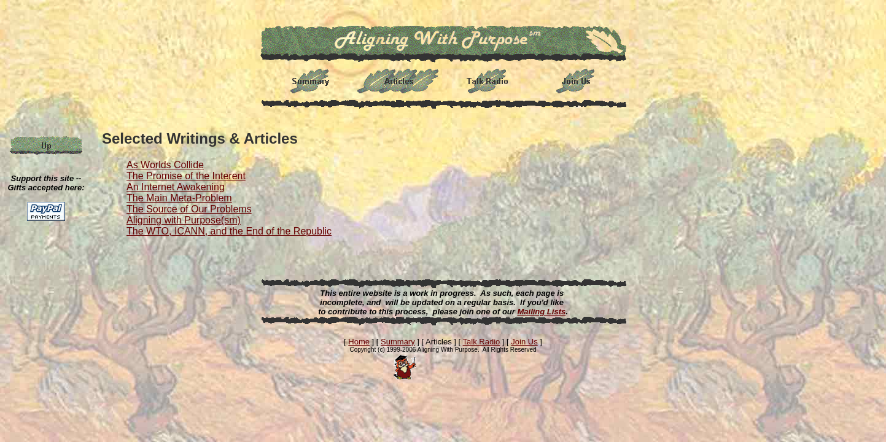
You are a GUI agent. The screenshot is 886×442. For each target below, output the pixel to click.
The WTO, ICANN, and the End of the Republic (229, 231)
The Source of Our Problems (189, 209)
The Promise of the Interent (186, 176)
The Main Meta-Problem (179, 198)
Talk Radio (481, 341)
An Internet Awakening (175, 187)
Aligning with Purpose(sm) (183, 220)
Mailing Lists (541, 311)
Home (359, 341)
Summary (398, 341)
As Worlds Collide (165, 165)
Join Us (524, 341)
